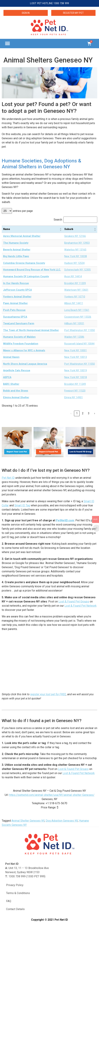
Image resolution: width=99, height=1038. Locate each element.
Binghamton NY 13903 (77, 242)
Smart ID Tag (22, 505)
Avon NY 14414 (73, 276)
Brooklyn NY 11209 (75, 283)
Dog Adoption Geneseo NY (62, 820)
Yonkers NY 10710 (74, 296)
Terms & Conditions (18, 893)
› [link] (94, 413)
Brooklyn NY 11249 (75, 384)
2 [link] (83, 413)
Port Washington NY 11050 (79, 330)
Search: (58, 219)
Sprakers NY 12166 (75, 236)
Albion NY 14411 (73, 303)
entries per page (23, 211)
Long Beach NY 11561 (76, 310)
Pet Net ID (8, 477)
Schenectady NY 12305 (77, 269)
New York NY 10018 (75, 377)
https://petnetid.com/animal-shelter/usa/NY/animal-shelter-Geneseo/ (51, 795)
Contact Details (15, 909)
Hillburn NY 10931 (74, 323)
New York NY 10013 (75, 357)
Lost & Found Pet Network (80, 605)
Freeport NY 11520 (74, 390)
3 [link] (88, 413)
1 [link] (77, 413)
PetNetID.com (65, 520)
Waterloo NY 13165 (75, 249)
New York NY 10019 (75, 370)
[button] (7, 43)
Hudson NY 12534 (74, 263)
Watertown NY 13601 (76, 289)
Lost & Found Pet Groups (74, 601)
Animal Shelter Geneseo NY (27, 820)
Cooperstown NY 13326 (77, 316)
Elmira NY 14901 (73, 397)
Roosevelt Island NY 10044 (79, 343)
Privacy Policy (14, 885)
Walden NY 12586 (74, 336)
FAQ (8, 901)
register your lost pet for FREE (48, 694)
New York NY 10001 (75, 350)
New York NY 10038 (75, 256)
